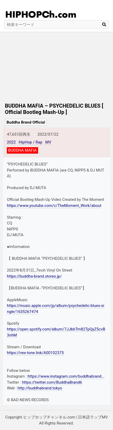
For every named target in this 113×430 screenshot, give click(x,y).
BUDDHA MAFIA (22, 150)
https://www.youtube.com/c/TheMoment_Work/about (54, 205)
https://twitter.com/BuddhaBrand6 (52, 382)
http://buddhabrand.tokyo (40, 388)
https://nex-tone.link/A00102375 (35, 352)
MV (48, 142)
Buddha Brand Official (26, 122)
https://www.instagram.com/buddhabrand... (66, 376)
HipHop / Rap (30, 142)
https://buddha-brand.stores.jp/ (34, 276)
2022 (11, 142)
